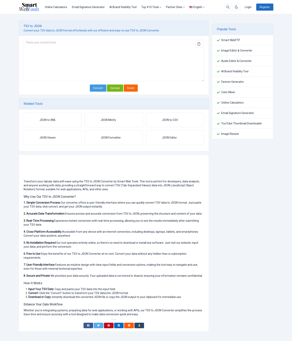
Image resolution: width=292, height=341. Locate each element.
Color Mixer (228, 92)
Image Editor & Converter (236, 50)
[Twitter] (98, 325)
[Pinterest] (109, 325)
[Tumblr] (139, 325)
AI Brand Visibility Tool (123, 7)
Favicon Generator (232, 81)
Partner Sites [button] (174, 7)
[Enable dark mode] (236, 7)
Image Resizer (230, 133)
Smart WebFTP (230, 40)
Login (248, 7)
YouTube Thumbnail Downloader (241, 123)
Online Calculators (56, 7)
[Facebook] (88, 325)
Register (265, 7)
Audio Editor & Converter (236, 61)
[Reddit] (129, 325)
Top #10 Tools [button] (150, 7)
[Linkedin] (119, 325)
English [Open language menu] (195, 7)
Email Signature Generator (88, 7)
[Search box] (227, 7)
